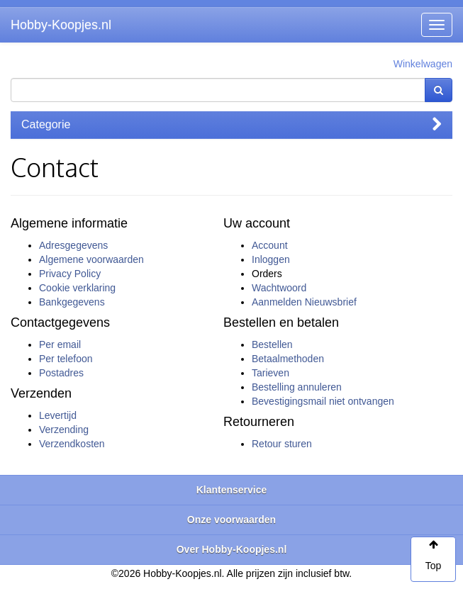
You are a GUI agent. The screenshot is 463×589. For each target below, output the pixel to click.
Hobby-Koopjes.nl (61, 25)
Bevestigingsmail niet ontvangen (323, 401)
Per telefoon (66, 358)
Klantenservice (231, 489)
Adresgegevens (73, 245)
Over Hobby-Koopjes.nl (232, 549)
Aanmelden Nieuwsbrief (304, 302)
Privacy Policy (70, 273)
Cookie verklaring (77, 287)
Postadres (61, 372)
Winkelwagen (423, 63)
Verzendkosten (72, 443)
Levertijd (58, 415)
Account (270, 245)
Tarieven (270, 372)
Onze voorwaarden (231, 519)
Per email (60, 344)
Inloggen (271, 259)
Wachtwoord (279, 287)
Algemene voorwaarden (91, 259)
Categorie (231, 124)
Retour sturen (282, 443)
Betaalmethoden (288, 358)
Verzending (64, 429)
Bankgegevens (72, 302)
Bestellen (272, 344)
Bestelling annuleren (297, 387)
